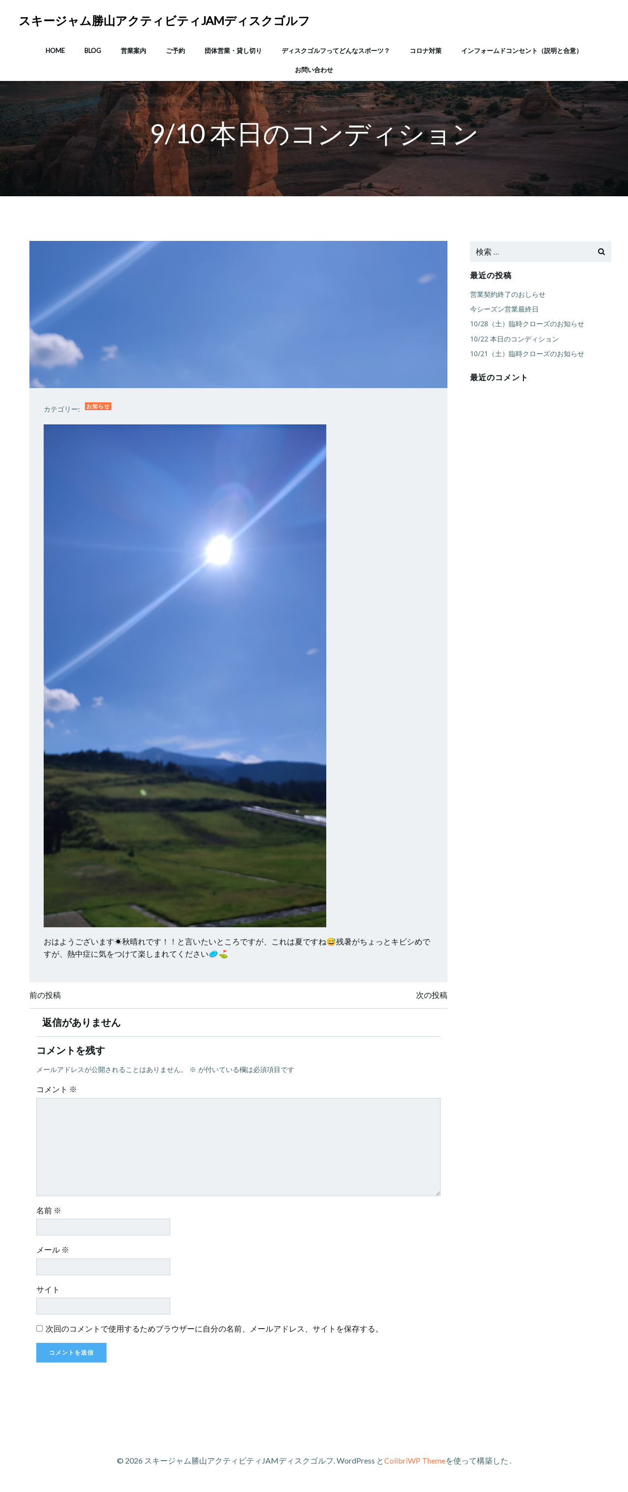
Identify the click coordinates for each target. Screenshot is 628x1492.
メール (54, 1252)
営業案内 (133, 48)
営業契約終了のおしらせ (507, 294)
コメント (58, 1092)
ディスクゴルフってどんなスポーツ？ (336, 48)
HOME (55, 48)
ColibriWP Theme (414, 1463)
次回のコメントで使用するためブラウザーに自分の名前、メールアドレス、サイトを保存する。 (216, 1331)
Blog (92, 48)
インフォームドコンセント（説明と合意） (521, 48)
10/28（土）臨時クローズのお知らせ (526, 324)
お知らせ (99, 407)
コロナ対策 (426, 48)
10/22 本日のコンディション (513, 339)
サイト (49, 1292)
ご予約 (175, 48)
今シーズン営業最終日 (503, 309)
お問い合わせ (314, 68)
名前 (50, 1212)
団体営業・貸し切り (233, 48)
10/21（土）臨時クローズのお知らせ (526, 354)
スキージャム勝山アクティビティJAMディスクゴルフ (165, 19)
